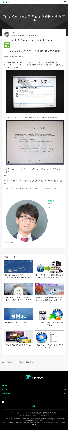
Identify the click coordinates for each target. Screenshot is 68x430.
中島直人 (14, 32)
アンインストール (17, 413)
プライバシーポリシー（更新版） (28, 415)
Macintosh (21, 35)
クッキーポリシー (44, 415)
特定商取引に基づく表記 (49, 413)
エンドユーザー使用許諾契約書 (32, 413)
